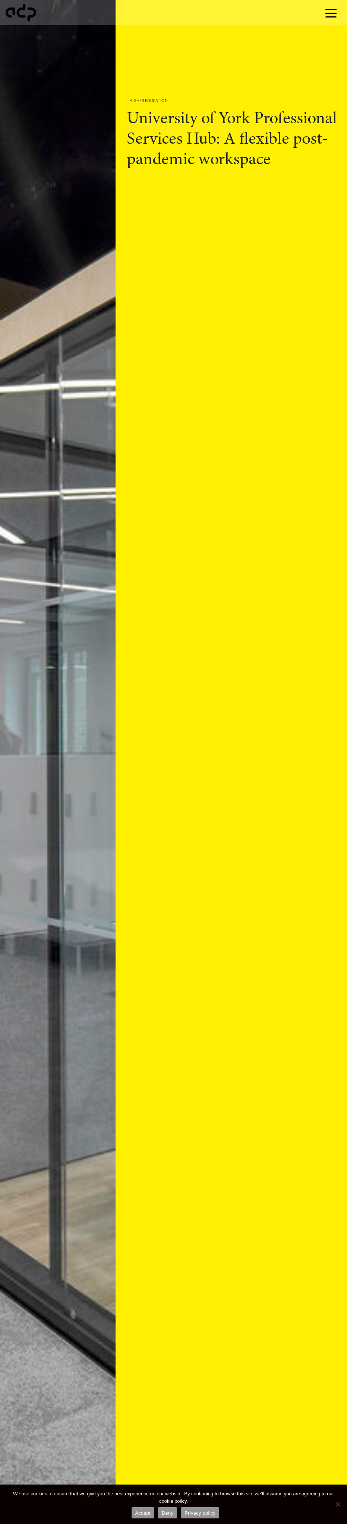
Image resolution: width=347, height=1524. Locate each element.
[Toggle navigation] (331, 12)
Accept (143, 1513)
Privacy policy (199, 1513)
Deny (167, 1513)
